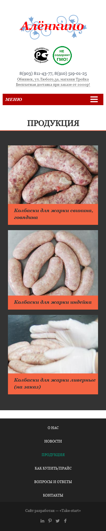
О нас (53, 428)
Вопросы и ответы (53, 482)
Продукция (53, 455)
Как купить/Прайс (53, 468)
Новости (53, 441)
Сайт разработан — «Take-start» (53, 510)
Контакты (53, 495)
